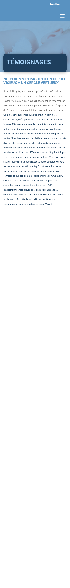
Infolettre (54, 4)
